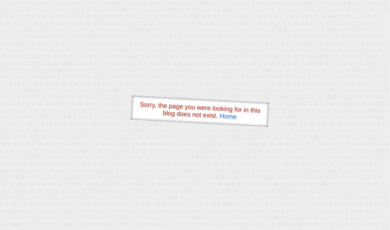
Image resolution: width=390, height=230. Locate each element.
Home (228, 116)
